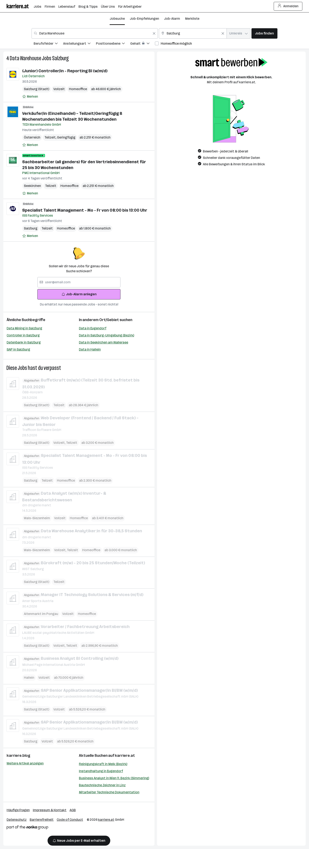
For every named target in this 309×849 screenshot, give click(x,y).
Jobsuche (117, 19)
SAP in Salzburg (18, 349)
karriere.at (125, 755)
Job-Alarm (172, 19)
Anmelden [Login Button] (288, 6)
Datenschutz (17, 820)
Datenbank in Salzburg (24, 342)
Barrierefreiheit (42, 820)
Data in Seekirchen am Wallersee (103, 342)
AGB (73, 810)
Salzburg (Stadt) (36, 89)
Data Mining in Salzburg (24, 328)
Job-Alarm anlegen (79, 294)
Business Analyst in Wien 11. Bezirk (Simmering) (114, 778)
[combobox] (95, 33)
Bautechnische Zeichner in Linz (102, 785)
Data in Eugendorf (92, 328)
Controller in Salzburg (23, 335)
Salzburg (60, 58)
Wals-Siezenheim (37, 518)
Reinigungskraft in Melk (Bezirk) (103, 764)
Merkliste (192, 19)
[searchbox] (78, 282)
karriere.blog (18, 755)
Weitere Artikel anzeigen (25, 763)
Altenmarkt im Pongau (41, 614)
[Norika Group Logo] (27, 828)
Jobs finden (264, 33)
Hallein (29, 677)
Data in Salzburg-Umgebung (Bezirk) (106, 335)
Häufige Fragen (18, 810)
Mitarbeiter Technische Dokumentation (109, 792)
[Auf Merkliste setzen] (30, 96)
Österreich (32, 137)
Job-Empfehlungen (144, 19)
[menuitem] (48, 44)
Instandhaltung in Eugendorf (101, 771)
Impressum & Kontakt (49, 810)
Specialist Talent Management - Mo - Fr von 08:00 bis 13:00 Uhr (84, 210)
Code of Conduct (70, 820)
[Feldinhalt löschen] (154, 33)
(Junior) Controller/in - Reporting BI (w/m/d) (64, 70)
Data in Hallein (90, 349)
